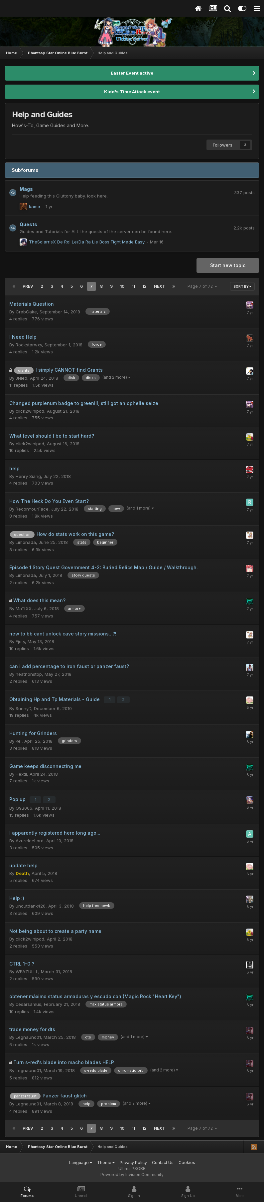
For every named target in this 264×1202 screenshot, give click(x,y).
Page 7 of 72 (202, 286)
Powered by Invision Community (132, 1172)
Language (80, 1160)
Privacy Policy (133, 1160)
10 (122, 286)
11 (133, 286)
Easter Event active (132, 73)
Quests (28, 224)
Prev (28, 286)
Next (159, 286)
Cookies (187, 1160)
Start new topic (227, 265)
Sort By (242, 286)
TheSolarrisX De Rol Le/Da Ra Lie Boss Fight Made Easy (87, 241)
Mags (26, 189)
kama (34, 206)
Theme (106, 1160)
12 (144, 286)
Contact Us (163, 1160)
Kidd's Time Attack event (132, 91)
